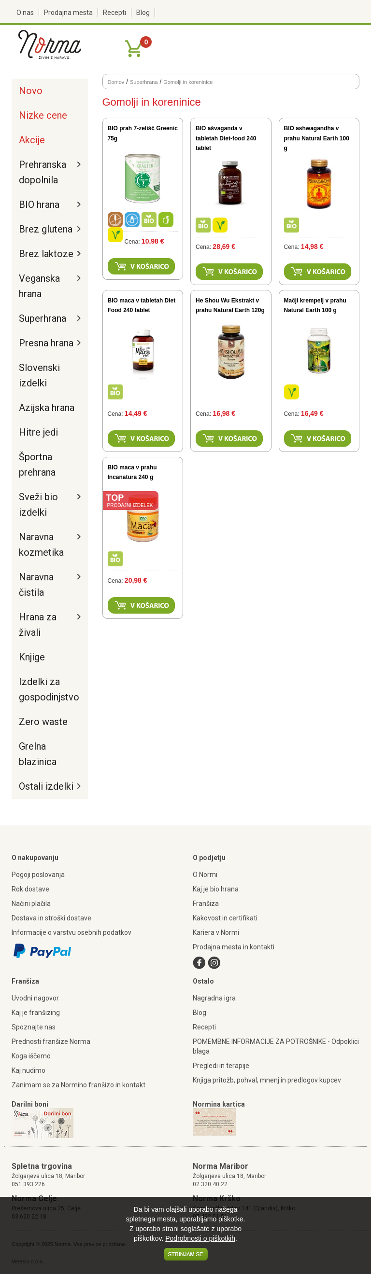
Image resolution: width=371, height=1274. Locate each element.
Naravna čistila (36, 584)
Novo (31, 90)
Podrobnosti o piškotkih (200, 1238)
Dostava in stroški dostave (51, 918)
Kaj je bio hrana (216, 889)
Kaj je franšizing (36, 1012)
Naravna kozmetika (41, 544)
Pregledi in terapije (221, 1065)
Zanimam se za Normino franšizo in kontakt (78, 1085)
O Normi (205, 874)
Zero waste (43, 721)
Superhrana (42, 318)
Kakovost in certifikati (225, 918)
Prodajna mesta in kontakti (233, 947)
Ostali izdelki (46, 786)
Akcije (32, 140)
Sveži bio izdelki (38, 504)
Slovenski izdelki (39, 375)
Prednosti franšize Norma (51, 1041)
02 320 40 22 (210, 1184)
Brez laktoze (46, 254)
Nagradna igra (214, 998)
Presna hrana (46, 343)
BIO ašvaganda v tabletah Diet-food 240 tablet (226, 138)
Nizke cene (43, 115)
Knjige (32, 657)
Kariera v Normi (216, 932)
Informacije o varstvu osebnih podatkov (71, 932)
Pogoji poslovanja (38, 874)
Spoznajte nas (34, 1027)
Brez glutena (45, 229)
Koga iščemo (31, 1056)
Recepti (114, 12)
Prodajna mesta (68, 12)
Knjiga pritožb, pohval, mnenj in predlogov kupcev (267, 1080)
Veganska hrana (39, 286)
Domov (116, 82)
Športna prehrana (37, 464)
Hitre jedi (38, 432)
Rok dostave (30, 889)
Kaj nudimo (28, 1070)
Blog (143, 12)
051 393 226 (28, 1184)
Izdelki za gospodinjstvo (47, 689)
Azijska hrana (46, 407)
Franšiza (206, 903)
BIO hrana (39, 204)
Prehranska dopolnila (42, 172)
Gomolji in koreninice (188, 82)
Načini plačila (31, 903)
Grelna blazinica (38, 753)
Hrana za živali (38, 624)
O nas (25, 12)
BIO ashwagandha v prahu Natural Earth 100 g (316, 138)
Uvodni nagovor (35, 998)
